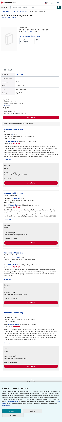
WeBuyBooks (12, 205)
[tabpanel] (30, 84)
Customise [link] (12, 415)
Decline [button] (32, 411)
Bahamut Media (13, 324)
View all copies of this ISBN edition (30, 36)
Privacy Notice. (6, 405)
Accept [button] (11, 411)
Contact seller (7, 159)
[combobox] (33, 7)
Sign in (53, 3)
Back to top (31, 381)
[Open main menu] (4, 7)
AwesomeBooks (13, 141)
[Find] (59, 7)
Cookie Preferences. (13, 401)
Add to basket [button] (31, 117)
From (26, 41)
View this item (6, 105)
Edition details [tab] (7, 70)
